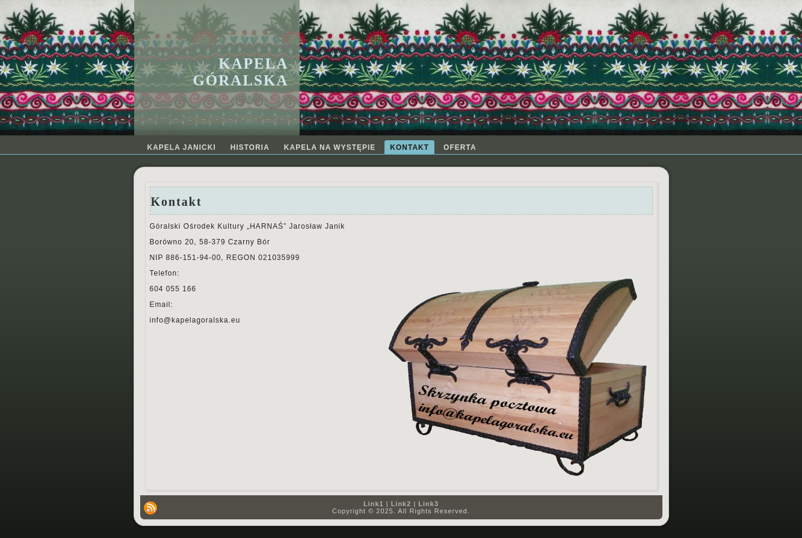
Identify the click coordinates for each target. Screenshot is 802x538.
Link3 (428, 503)
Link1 (373, 503)
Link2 (401, 503)
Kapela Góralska (240, 71)
